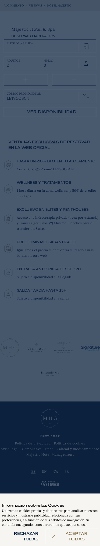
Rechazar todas (26, 536)
